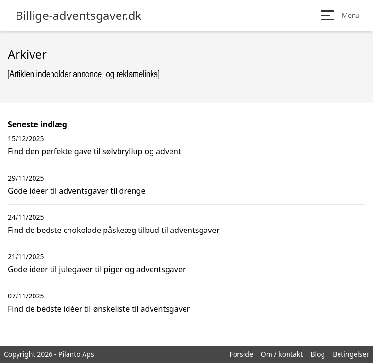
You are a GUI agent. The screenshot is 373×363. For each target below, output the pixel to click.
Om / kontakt (282, 354)
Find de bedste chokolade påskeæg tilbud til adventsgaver (114, 230)
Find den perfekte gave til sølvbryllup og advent (94, 151)
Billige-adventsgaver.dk (78, 15)
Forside (241, 354)
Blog (317, 354)
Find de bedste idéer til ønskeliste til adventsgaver (99, 308)
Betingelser (351, 354)
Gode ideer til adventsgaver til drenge (76, 190)
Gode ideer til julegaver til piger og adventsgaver (97, 269)
